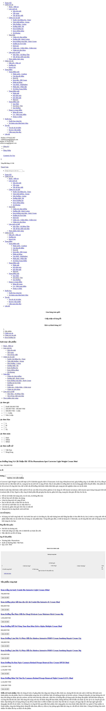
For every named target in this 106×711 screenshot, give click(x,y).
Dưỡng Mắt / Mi (18, 26)
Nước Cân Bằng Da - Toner (22, 20)
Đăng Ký (6, 146)
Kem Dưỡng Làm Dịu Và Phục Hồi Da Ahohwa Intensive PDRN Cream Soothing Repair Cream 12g (41, 638)
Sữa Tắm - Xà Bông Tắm (21, 54)
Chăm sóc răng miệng (20, 37)
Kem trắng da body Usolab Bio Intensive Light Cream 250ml (25, 590)
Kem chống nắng (18, 31)
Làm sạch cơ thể (14, 52)
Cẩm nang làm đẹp (15, 132)
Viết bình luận (7, 573)
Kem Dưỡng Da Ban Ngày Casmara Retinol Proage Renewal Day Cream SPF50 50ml (35, 663)
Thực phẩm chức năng (16, 59)
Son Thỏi (16, 104)
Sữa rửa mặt (17, 11)
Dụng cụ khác (17, 117)
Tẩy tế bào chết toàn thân (21, 57)
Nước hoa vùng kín (15, 121)
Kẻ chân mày (17, 95)
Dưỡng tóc (12, 65)
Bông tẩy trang (17, 112)
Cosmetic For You (9, 155)
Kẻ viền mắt (17, 98)
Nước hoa (8, 119)
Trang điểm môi (14, 102)
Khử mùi (16, 46)
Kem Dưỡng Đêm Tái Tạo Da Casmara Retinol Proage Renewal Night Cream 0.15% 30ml (37, 678)
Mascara (15, 99)
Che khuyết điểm (18, 76)
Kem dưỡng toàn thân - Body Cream (25, 41)
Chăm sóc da (9, 4)
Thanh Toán (4, 167)
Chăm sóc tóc (9, 61)
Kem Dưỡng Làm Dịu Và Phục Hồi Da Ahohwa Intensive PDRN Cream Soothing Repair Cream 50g (41, 650)
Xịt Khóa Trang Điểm (20, 89)
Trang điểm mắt (14, 91)
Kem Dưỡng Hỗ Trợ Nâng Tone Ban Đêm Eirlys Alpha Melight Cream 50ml (31, 626)
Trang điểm (8, 69)
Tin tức (7, 125)
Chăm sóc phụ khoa (19, 50)
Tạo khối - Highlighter (20, 84)
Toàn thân (12, 35)
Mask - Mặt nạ (14, 7)
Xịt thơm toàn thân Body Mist (18, 123)
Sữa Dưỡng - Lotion (19, 24)
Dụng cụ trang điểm (15, 110)
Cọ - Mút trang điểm (19, 114)
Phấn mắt (16, 93)
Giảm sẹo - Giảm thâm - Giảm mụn (24, 48)
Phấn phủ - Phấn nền (20, 87)
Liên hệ (7, 134)
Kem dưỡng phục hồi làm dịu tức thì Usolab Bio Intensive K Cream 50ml (30, 602)
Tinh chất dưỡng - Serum (21, 22)
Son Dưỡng (16, 108)
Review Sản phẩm (15, 130)
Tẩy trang (16, 13)
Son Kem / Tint (18, 106)
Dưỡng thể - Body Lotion (21, 39)
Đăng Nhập (7, 150)
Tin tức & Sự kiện (15, 128)
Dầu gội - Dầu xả (15, 63)
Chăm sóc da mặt (14, 18)
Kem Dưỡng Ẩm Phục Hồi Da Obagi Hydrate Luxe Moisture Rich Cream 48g (32, 614)
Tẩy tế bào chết (18, 15)
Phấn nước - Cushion (20, 74)
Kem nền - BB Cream (20, 80)
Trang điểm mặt (14, 72)
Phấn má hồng (17, 82)
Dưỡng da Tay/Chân (19, 43)
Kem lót (15, 78)
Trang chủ (8, 3)
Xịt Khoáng (16, 33)
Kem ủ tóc (12, 67)
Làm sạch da (13, 9)
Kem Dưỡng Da (18, 29)
